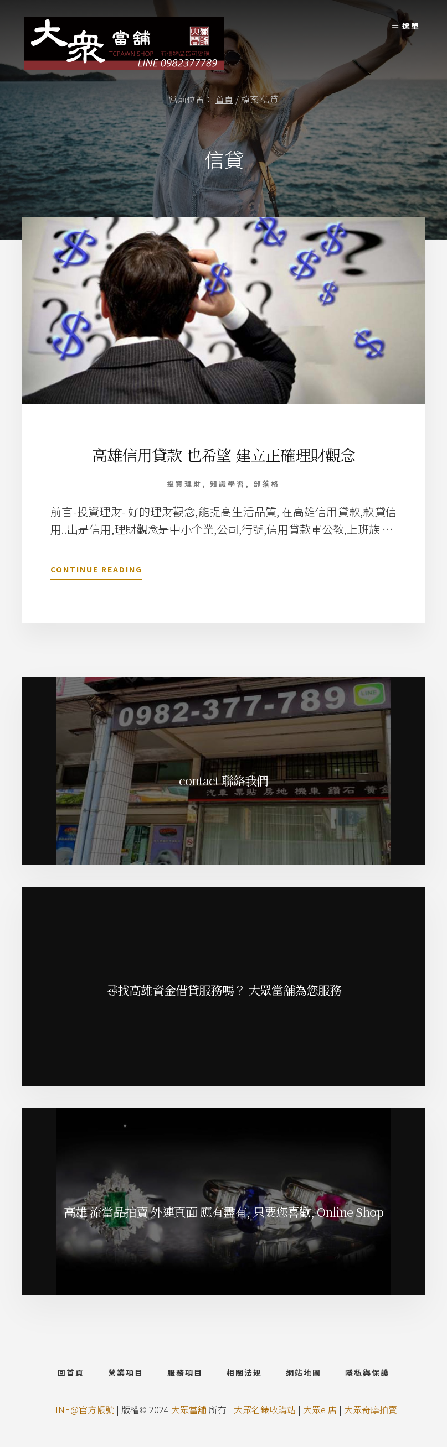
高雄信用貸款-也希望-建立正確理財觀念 (223, 455)
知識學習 (227, 483)
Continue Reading (96, 571)
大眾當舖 (189, 1409)
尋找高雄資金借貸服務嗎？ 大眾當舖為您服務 (223, 989)
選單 (411, 25)
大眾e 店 (321, 1409)
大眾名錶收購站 (266, 1409)
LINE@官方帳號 (82, 1409)
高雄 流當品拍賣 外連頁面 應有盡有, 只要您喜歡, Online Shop (223, 1211)
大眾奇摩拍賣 (370, 1409)
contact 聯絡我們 (223, 780)
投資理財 (184, 483)
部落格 (266, 483)
